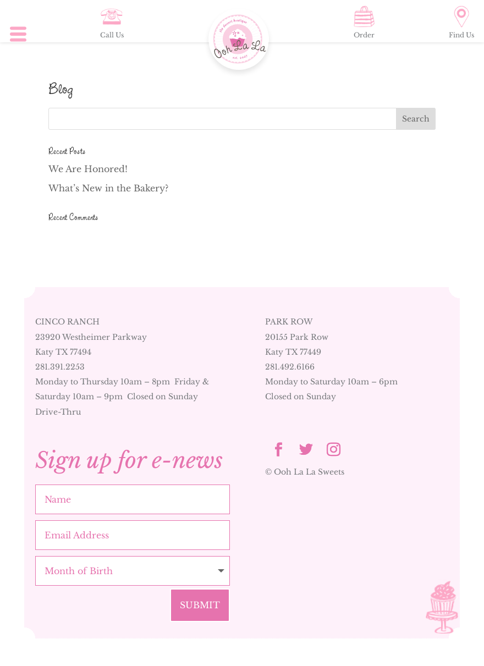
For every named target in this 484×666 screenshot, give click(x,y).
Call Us (112, 22)
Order (364, 22)
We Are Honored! (88, 168)
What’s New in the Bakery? (108, 188)
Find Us (461, 22)
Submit (200, 604)
